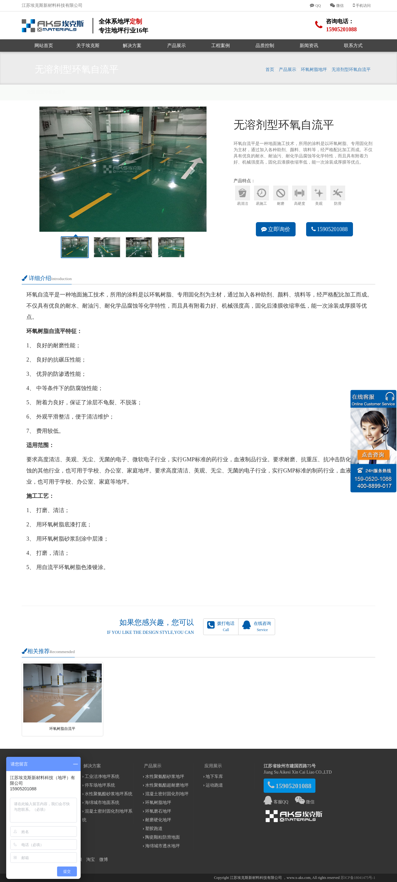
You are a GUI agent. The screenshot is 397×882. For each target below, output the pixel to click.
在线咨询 (256, 626)
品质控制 (265, 45)
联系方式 (353, 45)
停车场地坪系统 (100, 785)
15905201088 (329, 229)
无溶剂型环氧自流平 (351, 69)
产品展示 (176, 45)
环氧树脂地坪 (314, 69)
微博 (103, 859)
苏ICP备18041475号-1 (358, 877)
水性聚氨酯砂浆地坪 (164, 776)
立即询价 (276, 229)
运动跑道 (214, 785)
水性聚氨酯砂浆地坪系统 (108, 794)
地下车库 (214, 776)
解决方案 (132, 45)
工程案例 (220, 45)
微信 (305, 802)
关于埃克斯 (88, 45)
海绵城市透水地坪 (162, 846)
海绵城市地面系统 (102, 802)
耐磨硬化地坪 (158, 820)
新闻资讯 (309, 45)
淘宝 (90, 859)
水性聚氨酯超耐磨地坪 (167, 785)
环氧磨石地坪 (158, 811)
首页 (269, 69)
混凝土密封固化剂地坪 (167, 794)
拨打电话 (220, 626)
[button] (52, 169)
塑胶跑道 (154, 828)
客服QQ (276, 802)
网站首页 (43, 45)
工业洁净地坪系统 (102, 776)
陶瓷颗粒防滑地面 (162, 837)
